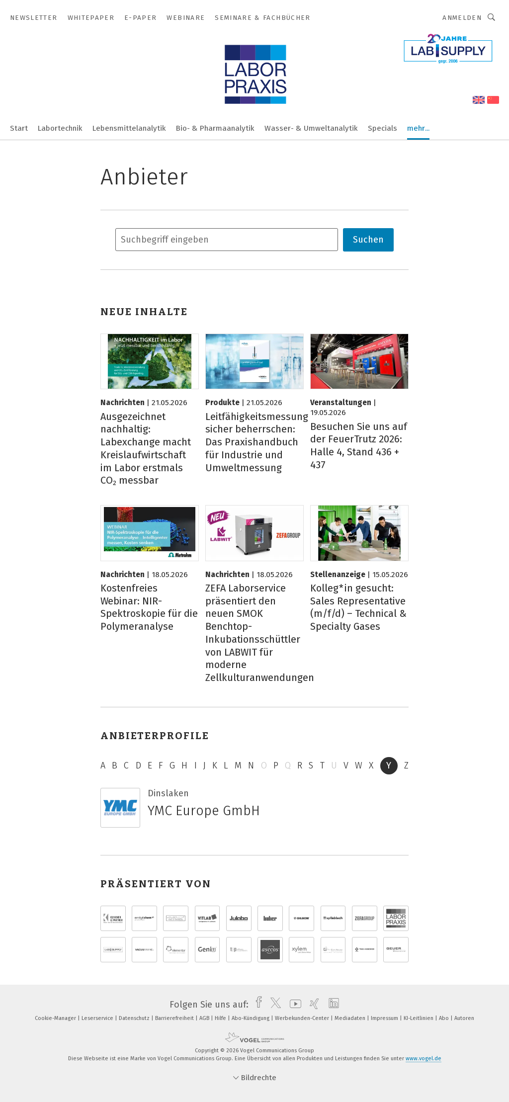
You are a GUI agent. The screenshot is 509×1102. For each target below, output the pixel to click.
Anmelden (462, 17)
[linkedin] (331, 1004)
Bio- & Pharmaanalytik (215, 128)
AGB (205, 1018)
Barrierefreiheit (175, 1018)
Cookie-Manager (56, 1018)
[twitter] (273, 1004)
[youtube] (293, 1004)
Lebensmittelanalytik (129, 128)
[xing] (312, 1004)
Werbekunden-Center (303, 1018)
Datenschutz (135, 1018)
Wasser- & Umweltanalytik (311, 128)
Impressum (385, 1018)
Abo (444, 1018)
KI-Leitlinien (419, 1018)
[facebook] (256, 1004)
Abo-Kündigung (251, 1018)
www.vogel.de (423, 1058)
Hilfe (221, 1018)
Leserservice (98, 1018)
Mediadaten (351, 1018)
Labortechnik (60, 128)
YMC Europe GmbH (204, 811)
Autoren (464, 1018)
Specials (382, 128)
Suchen (368, 239)
